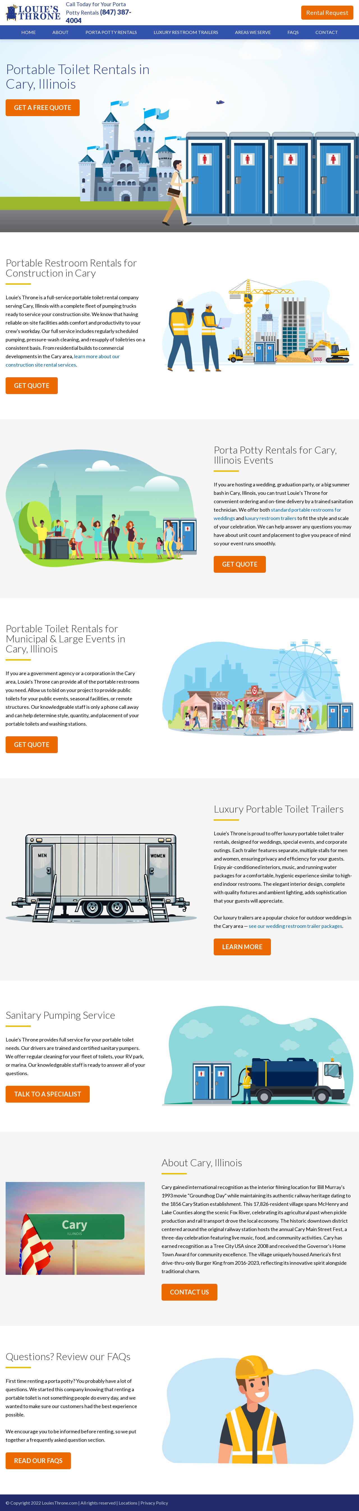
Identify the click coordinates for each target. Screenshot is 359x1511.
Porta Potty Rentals (111, 32)
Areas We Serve (253, 32)
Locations (128, 1502)
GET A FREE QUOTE (42, 107)
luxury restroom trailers (270, 518)
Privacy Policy (154, 1502)
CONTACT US (189, 1292)
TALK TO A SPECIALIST (47, 1094)
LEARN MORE (242, 947)
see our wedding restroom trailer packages (295, 926)
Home (28, 32)
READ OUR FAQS (38, 1460)
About (60, 32)
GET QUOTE (31, 385)
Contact (327, 32)
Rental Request (327, 12)
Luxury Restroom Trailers (186, 32)
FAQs (293, 32)
